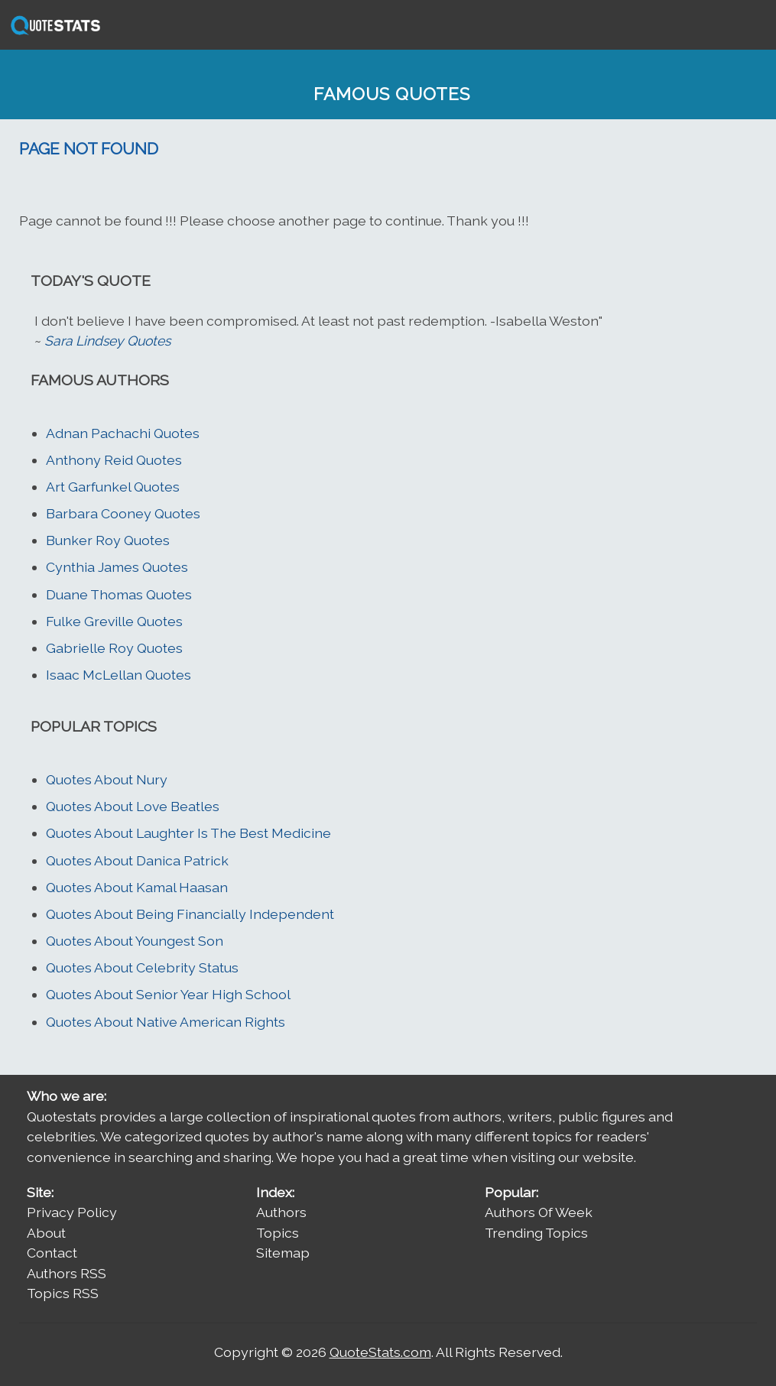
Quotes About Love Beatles (132, 806)
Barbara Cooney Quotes (123, 513)
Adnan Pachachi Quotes (123, 433)
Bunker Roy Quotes (108, 540)
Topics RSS (63, 1293)
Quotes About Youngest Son (134, 941)
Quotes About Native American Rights (165, 1022)
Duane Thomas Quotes (119, 594)
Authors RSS (66, 1273)
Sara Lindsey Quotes (107, 341)
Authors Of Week (539, 1212)
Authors (281, 1212)
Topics (277, 1233)
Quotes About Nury (106, 779)
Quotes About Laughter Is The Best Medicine (188, 833)
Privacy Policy (72, 1212)
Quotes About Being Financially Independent (190, 914)
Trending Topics (536, 1233)
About (46, 1233)
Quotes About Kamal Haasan (137, 887)
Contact (52, 1253)
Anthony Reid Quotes (114, 460)
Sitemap (283, 1253)
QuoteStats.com (380, 1352)
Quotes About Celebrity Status (142, 967)
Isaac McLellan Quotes (118, 675)
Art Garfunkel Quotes (113, 487)
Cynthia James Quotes (117, 567)
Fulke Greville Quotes (114, 621)
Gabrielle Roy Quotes (114, 648)
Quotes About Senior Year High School (168, 994)
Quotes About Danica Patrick (137, 860)
